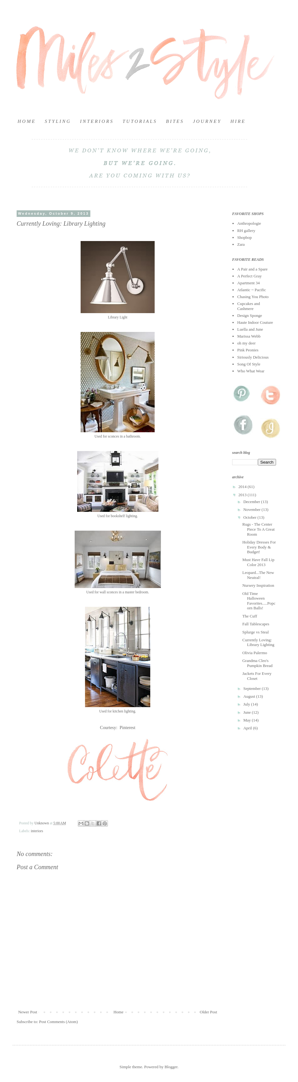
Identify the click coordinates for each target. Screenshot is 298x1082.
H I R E (237, 121)
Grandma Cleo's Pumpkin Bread (257, 663)
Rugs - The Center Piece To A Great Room (258, 529)
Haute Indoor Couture (255, 322)
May (247, 720)
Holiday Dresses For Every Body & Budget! (259, 547)
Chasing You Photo (253, 296)
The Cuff (249, 616)
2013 (242, 494)
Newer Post (27, 1012)
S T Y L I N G (57, 121)
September (252, 688)
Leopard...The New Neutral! (258, 575)
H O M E (26, 121)
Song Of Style (248, 364)
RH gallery (246, 230)
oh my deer (246, 343)
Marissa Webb (248, 336)
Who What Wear (250, 371)
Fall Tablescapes (255, 624)
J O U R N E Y (207, 121)
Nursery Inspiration (258, 585)
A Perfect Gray (249, 276)
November (252, 509)
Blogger (170, 1066)
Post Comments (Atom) (58, 1021)
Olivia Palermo (254, 652)
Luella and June (250, 329)
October (250, 517)
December (252, 501)
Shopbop (244, 237)
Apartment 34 (248, 283)
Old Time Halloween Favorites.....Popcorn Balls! (258, 601)
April (248, 728)
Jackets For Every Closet (256, 676)
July (247, 704)
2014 (242, 486)
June (247, 712)
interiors (37, 831)
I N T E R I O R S (96, 121)
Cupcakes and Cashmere (248, 306)
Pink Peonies (247, 350)
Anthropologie (249, 223)
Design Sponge (249, 315)
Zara (241, 244)
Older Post (208, 1012)
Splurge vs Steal (255, 632)
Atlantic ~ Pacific (251, 289)
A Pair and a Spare (252, 269)
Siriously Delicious (253, 357)
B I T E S (174, 121)
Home (119, 1012)
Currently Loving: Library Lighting (258, 642)
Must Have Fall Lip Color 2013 (258, 562)
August (249, 696)
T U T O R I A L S (139, 121)
